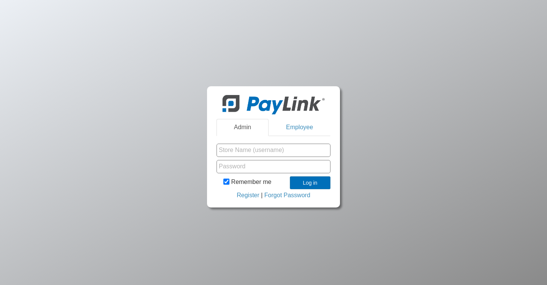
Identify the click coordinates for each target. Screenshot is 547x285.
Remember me (247, 181)
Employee (299, 127)
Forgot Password (287, 195)
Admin (242, 127)
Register (248, 195)
